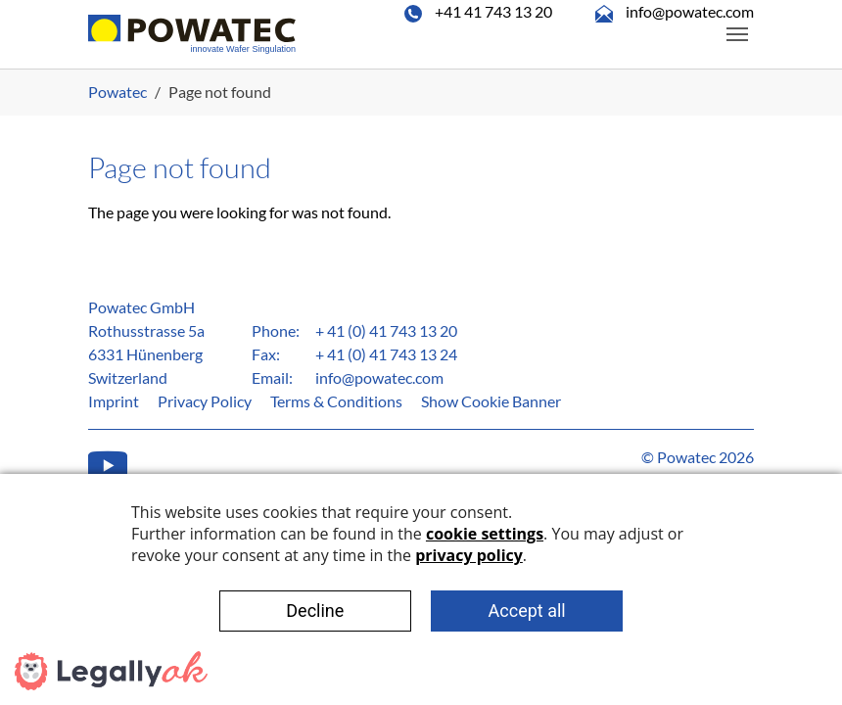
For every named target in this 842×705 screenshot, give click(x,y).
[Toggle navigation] (737, 34)
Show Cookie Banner (491, 401)
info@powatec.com (379, 377)
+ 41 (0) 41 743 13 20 (386, 330)
